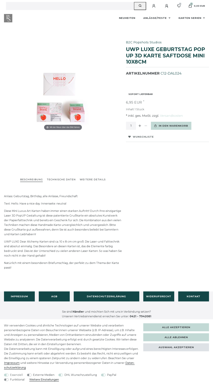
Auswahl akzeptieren (176, 347)
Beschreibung (31, 179)
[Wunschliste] (179, 6)
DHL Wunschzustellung (80, 374)
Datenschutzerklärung (106, 296)
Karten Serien (190, 18)
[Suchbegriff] (70, 6)
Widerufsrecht (158, 296)
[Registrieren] (167, 6)
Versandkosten (171, 116)
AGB (54, 296)
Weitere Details (93, 179)
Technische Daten (61, 179)
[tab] (31, 179)
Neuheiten (127, 18)
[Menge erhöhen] (140, 126)
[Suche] (140, 6)
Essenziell (16, 374)
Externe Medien (43, 374)
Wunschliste (141, 136)
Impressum (19, 296)
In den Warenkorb (171, 125)
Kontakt (193, 296)
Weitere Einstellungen (44, 379)
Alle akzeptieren (176, 327)
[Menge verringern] (146, 126)
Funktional (17, 379)
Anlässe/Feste (155, 18)
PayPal (111, 374)
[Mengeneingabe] (131, 126)
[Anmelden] (154, 6)
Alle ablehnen (176, 337)
